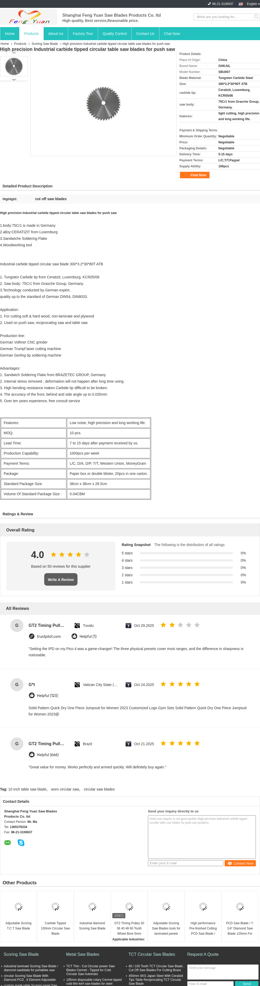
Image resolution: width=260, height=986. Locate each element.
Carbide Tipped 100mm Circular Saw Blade (55, 928)
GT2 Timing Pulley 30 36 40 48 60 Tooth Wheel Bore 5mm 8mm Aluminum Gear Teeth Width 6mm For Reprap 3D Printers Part (129, 928)
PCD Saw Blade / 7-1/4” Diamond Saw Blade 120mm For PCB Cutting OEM (240, 928)
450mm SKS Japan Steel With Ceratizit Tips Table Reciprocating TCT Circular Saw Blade (156, 979)
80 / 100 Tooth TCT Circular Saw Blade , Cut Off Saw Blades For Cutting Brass (156, 968)
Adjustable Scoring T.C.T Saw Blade (18, 925)
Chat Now (172, 34)
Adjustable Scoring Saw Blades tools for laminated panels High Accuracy (166, 928)
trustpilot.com (49, 636)
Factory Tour (83, 34)
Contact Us (145, 34)
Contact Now (240, 863)
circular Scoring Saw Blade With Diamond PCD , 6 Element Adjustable (30, 978)
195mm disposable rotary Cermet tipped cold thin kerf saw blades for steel (94, 981)
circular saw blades (99, 789)
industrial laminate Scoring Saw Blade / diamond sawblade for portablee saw (31, 968)
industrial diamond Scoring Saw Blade (92, 925)
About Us (55, 34)
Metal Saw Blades (82, 954)
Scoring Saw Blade (44, 44)
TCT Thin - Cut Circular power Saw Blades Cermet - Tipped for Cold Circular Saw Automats (90, 970)
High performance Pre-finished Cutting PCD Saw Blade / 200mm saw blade (203, 928)
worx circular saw (65, 789)
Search (257, 17)
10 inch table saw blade (27, 789)
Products (31, 34)
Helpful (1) (88, 636)
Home (10, 34)
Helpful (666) (48, 755)
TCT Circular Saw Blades (151, 954)
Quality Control (115, 34)
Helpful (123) (47, 696)
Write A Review (61, 580)
